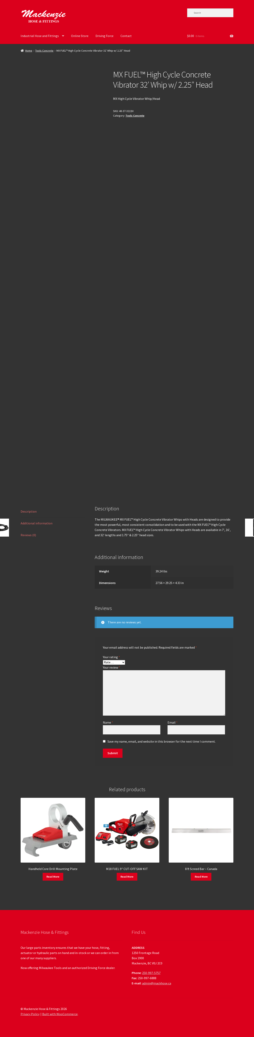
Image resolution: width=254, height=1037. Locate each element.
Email (173, 722)
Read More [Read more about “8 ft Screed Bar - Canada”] (201, 876)
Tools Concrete (44, 50)
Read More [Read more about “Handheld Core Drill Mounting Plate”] (52, 876)
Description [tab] (29, 511)
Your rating (111, 657)
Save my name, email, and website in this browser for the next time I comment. (161, 741)
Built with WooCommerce (60, 1014)
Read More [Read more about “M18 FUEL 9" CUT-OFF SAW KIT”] (126, 876)
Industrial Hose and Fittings (40, 36)
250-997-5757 (151, 973)
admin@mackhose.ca (156, 983)
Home (28, 50)
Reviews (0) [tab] (28, 535)
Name (108, 722)
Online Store (79, 36)
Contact (126, 36)
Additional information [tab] (36, 523)
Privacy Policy (30, 1014)
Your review (111, 667)
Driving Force (104, 36)
